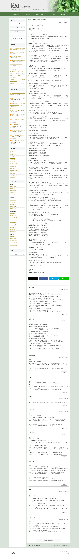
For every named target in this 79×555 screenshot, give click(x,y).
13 (17, 33)
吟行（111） (12, 173)
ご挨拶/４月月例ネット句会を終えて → (61, 545)
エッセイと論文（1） (14, 154)
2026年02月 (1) (13, 227)
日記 (68, 22)
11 (13, 33)
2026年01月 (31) (13, 245)
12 (15, 33)
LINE (64, 278)
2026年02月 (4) (13, 206)
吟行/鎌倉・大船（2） (14, 170)
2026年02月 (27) (13, 242)
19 (15, 36)
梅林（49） (12, 177)
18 (13, 36)
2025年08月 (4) (13, 231)
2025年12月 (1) (13, 229)
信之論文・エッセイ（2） (15, 152)
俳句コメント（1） (14, 163)
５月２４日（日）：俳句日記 (18, 52)
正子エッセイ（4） (14, 151)
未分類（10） (13, 159)
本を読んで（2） (13, 164)
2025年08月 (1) (13, 194)
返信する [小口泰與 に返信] (64, 428)
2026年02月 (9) (13, 220)
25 (13, 38)
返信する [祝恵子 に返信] (64, 392)
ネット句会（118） (14, 175)
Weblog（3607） (13, 161)
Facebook (43, 278)
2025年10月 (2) (13, 192)
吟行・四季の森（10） (14, 168)
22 (21, 36)
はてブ (53, 278)
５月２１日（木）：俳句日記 (16, 75)
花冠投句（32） (13, 166)
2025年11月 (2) (13, 190)
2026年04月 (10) (13, 215)
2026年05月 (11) (13, 213)
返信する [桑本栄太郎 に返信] (64, 372)
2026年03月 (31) (13, 240)
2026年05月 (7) (13, 200)
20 (17, 36)
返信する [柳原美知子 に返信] (64, 314)
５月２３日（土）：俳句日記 (16, 64)
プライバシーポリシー (65, 551)
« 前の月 (17, 24)
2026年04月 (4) (13, 202)
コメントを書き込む (48, 540)
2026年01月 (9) (13, 222)
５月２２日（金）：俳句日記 (16, 67)
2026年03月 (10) (13, 217)
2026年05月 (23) (13, 236)
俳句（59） (12, 158)
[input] (17, 254)
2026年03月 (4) (13, 204)
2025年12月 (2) (13, 188)
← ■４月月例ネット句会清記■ (34, 545)
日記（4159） (13, 156)
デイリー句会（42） (14, 171)
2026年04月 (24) (13, 238)
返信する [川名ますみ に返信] (64, 536)
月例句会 (26, 7)
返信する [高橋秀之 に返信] (64, 512)
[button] (24, 254)
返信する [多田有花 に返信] (64, 350)
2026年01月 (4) (13, 186)
